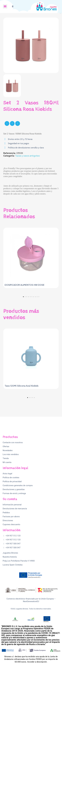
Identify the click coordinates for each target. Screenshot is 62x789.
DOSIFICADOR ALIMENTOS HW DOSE (24, 284)
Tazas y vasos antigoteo (27, 155)
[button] (12, 6)
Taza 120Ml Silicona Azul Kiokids (21, 438)
